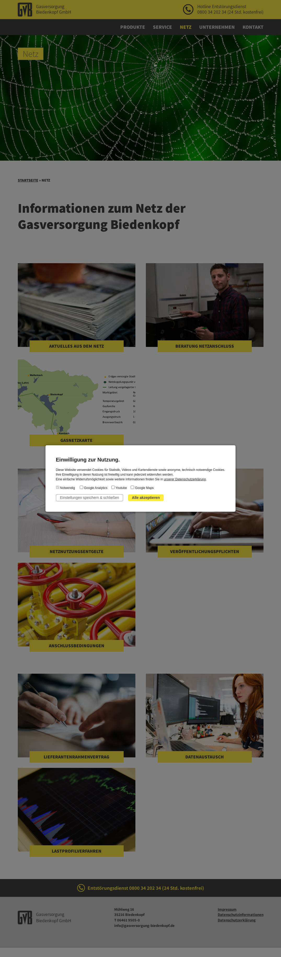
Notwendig (65, 488)
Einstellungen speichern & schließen (89, 498)
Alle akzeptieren (146, 498)
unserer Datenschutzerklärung (185, 479)
